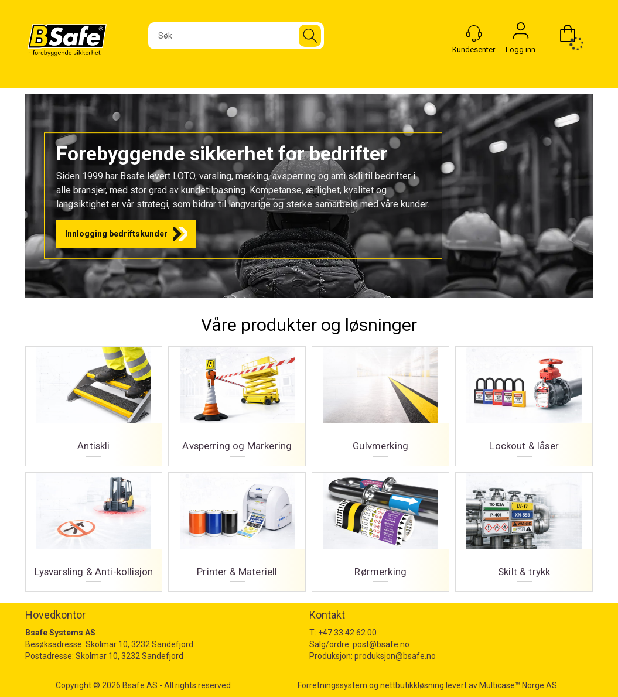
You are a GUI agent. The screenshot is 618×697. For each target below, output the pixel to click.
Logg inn (521, 33)
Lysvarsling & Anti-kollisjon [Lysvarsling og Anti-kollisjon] (94, 528)
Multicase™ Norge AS (518, 685)
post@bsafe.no (381, 644)
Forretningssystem (332, 685)
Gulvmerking (380, 402)
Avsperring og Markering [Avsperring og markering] (236, 402)
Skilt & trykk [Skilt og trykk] (524, 528)
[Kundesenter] (474, 33)
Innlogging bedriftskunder (116, 233)
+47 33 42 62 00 (347, 632)
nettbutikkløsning (412, 685)
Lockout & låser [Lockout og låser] (524, 402)
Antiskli (94, 402)
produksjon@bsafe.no (395, 656)
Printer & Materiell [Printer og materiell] (236, 528)
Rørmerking (380, 528)
